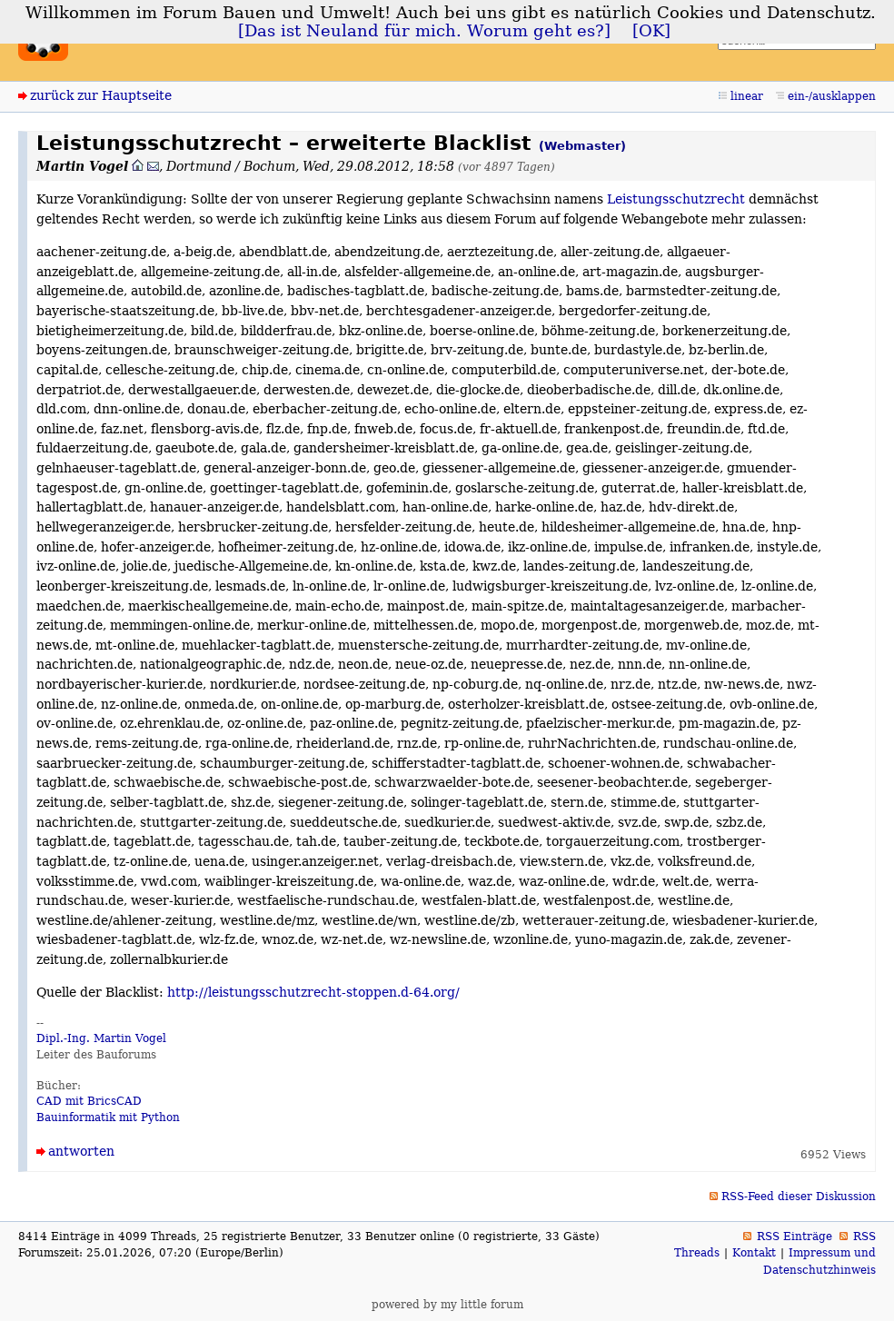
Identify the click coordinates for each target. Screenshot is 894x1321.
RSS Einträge (794, 1236)
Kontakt (754, 1253)
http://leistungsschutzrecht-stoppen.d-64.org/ (313, 992)
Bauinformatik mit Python (108, 1117)
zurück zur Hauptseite (101, 95)
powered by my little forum (447, 1304)
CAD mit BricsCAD (89, 1101)
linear (746, 96)
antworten (81, 1151)
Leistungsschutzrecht (676, 199)
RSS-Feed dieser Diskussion (798, 1196)
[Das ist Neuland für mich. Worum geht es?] (424, 31)
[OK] (651, 31)
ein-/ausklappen (832, 96)
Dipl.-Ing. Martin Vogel (101, 1038)
